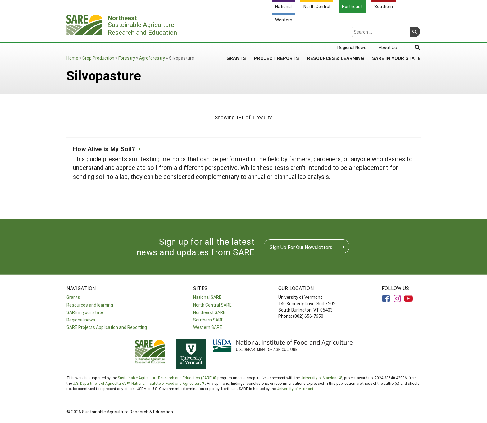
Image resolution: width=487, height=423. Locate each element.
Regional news (80, 320)
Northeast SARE (209, 312)
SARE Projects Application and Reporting (106, 327)
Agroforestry (152, 58)
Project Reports (276, 34)
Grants (236, 34)
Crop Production (98, 58)
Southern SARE (208, 320)
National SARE (207, 297)
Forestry (126, 58)
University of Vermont (295, 388)
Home (72, 58)
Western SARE (207, 327)
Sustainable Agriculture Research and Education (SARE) (165, 377)
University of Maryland (320, 377)
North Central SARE (212, 305)
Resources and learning (89, 305)
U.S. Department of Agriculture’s (100, 383)
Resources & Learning (335, 34)
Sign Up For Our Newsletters (301, 247)
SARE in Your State (396, 34)
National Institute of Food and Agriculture (166, 383)
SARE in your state (84, 312)
